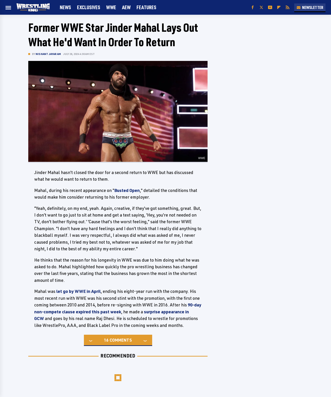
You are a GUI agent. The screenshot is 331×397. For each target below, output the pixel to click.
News (65, 7)
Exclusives (88, 7)
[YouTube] (270, 7)
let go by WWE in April (78, 291)
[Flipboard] (279, 7)
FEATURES (146, 7)
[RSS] (287, 7)
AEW (126, 7)
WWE (111, 7)
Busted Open (127, 190)
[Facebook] (253, 7)
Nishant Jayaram (48, 54)
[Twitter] (261, 7)
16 (106, 340)
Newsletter (310, 7)
